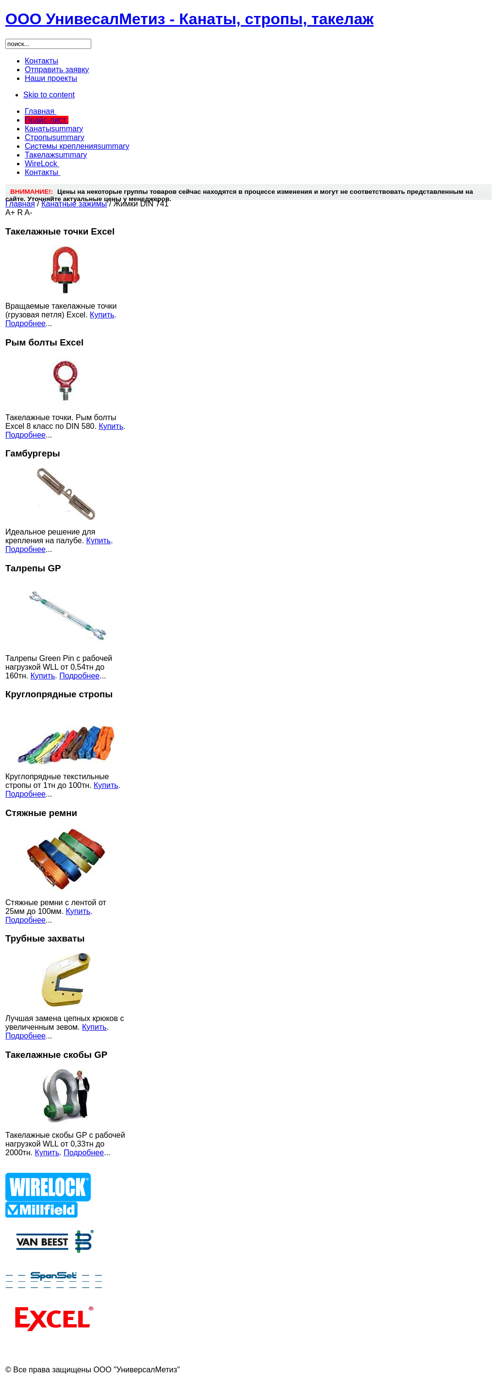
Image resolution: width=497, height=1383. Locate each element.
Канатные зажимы (74, 204)
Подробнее (25, 323)
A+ (10, 212)
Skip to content (49, 95)
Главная (20, 204)
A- (29, 212)
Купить (102, 315)
